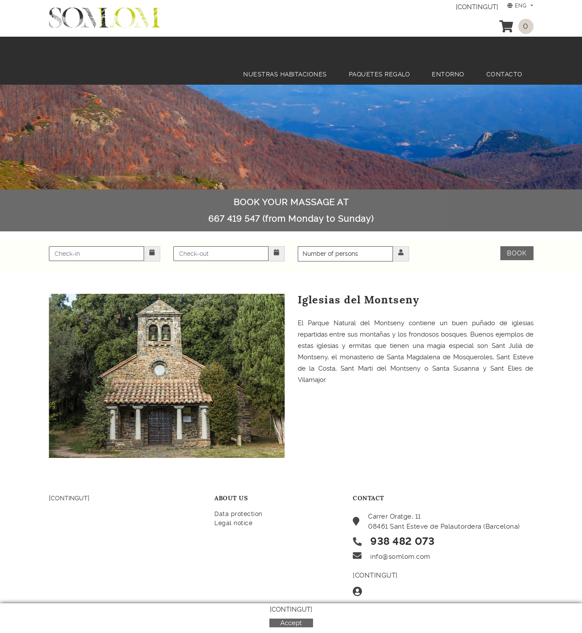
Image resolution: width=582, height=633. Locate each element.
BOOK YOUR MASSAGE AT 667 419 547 (291, 210)
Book (517, 253)
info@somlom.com (400, 557)
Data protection (238, 513)
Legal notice (233, 522)
